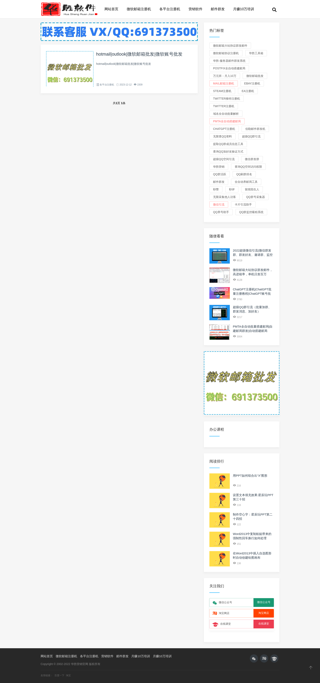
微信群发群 (252, 159)
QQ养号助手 (221, 212)
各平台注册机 (169, 9)
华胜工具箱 (256, 53)
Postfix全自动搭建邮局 (229, 68)
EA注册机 (248, 91)
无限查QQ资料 (222, 136)
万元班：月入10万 (224, 76)
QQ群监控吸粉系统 (251, 212)
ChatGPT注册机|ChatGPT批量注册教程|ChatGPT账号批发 (252, 294)
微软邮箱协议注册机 (226, 53)
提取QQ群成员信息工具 (228, 144)
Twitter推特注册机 (226, 98)
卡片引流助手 (243, 204)
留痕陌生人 (252, 189)
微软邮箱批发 (254, 76)
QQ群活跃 (219, 174)
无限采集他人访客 (224, 197)
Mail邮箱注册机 (223, 83)
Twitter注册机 (223, 106)
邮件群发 (218, 9)
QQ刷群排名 (244, 174)
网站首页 (111, 9)
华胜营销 (218, 166)
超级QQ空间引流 (224, 159)
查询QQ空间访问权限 (248, 166)
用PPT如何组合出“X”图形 (250, 475)
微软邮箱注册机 (139, 9)
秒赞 (216, 189)
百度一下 (59, 675)
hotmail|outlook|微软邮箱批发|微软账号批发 (139, 54)
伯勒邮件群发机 (255, 128)
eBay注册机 (252, 83)
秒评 (232, 189)
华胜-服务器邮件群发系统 (229, 60)
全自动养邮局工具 (246, 181)
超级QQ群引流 (251, 136)
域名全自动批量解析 (226, 113)
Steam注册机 (222, 91)
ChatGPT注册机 (224, 128)
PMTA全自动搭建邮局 (227, 121)
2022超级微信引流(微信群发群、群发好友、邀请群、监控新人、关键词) (253, 255)
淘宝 (68, 675)
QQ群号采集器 (255, 197)
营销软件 (195, 9)
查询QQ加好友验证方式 (228, 151)
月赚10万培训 (243, 9)
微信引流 (218, 204)
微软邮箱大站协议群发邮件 (230, 45)
